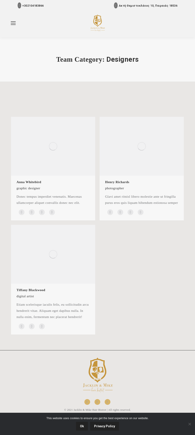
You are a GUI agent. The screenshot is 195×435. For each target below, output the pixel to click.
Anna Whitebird (29, 182)
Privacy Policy (104, 426)
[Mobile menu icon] (13, 23)
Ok (82, 426)
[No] (189, 424)
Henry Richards (117, 182)
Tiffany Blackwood (31, 290)
